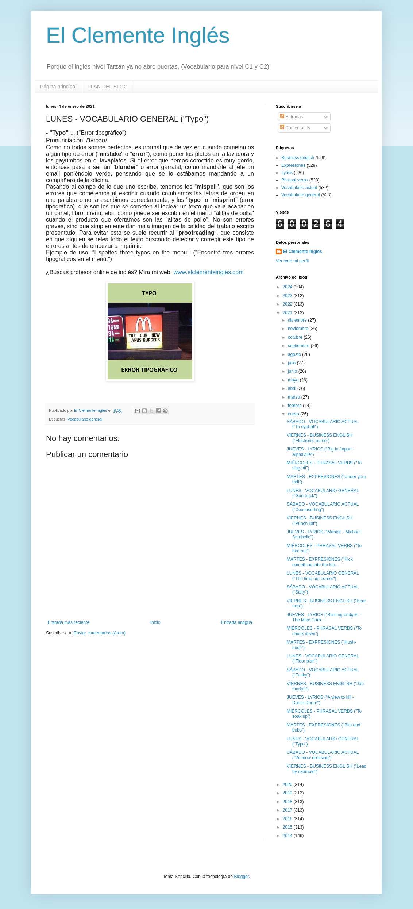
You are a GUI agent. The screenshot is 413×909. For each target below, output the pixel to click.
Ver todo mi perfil (292, 261)
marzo (294, 397)
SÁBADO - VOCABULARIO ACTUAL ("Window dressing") (323, 755)
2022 (288, 304)
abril (292, 388)
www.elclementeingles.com (209, 272)
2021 (288, 312)
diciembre (298, 320)
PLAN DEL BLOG (108, 86)
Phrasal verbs (294, 180)
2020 (288, 784)
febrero (295, 405)
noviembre (298, 328)
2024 (288, 286)
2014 (288, 835)
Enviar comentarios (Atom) (100, 633)
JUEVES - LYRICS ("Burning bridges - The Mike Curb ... (324, 617)
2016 (288, 818)
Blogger (241, 876)
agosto (295, 354)
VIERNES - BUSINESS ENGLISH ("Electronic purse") (319, 438)
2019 (288, 792)
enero (294, 414)
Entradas (291, 116)
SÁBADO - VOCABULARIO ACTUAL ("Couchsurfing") (323, 507)
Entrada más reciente (68, 622)
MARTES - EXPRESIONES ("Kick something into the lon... (320, 562)
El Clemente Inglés (138, 35)
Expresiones (293, 165)
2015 (288, 827)
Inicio (155, 622)
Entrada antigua (236, 622)
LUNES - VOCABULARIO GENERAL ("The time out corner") (323, 576)
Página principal (58, 86)
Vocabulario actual (299, 187)
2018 (288, 801)
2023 (288, 295)
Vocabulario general (84, 419)
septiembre (299, 345)
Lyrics (287, 172)
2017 (288, 810)
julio (292, 362)
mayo (294, 380)
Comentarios (295, 127)
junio (293, 371)
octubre (296, 337)
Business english (297, 157)
